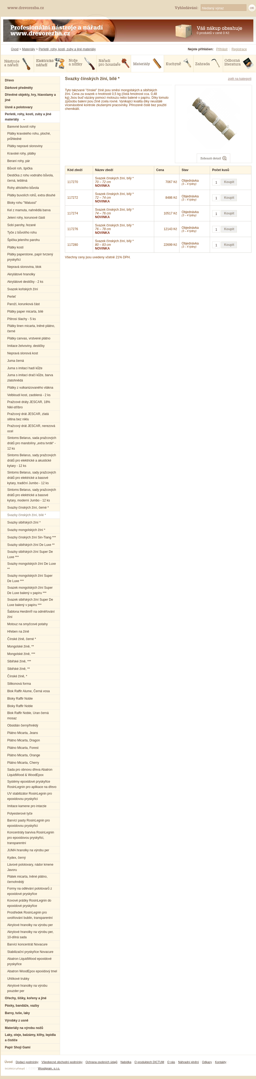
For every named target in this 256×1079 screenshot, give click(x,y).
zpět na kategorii (239, 79)
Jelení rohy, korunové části (26, 217)
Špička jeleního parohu (23, 240)
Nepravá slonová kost (22, 353)
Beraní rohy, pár (18, 161)
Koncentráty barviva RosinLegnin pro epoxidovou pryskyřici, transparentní (30, 838)
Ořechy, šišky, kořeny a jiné (25, 998)
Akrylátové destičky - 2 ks (25, 282)
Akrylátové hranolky (21, 274)
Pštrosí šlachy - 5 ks (21, 319)
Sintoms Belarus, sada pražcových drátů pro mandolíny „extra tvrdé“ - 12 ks (31, 443)
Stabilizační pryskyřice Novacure (30, 952)
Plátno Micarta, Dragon (23, 740)
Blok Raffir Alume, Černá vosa (28, 691)
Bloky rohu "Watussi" (22, 203)
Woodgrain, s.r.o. (49, 1068)
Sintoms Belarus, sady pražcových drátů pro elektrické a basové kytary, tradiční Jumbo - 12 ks (31, 478)
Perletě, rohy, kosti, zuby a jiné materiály (67, 49)
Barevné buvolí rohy (21, 126)
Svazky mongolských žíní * (26, 530)
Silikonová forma (19, 684)
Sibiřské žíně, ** (18, 669)
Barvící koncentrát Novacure (27, 944)
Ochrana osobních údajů (101, 1062)
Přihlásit (222, 49)
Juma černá (15, 361)
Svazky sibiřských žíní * (23, 522)
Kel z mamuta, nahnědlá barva (29, 210)
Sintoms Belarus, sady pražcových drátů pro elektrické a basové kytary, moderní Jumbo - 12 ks (31, 495)
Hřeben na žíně (18, 631)
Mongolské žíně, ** (20, 646)
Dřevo (9, 80)
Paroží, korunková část (23, 304)
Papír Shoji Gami (17, 1047)
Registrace (239, 49)
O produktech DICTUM (149, 1062)
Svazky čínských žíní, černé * (28, 507)
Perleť (11, 296)
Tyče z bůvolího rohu (22, 232)
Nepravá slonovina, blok (24, 267)
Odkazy (207, 1062)
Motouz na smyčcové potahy (27, 624)
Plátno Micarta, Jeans (22, 733)
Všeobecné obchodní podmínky (61, 1062)
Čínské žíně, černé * (21, 639)
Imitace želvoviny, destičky (26, 346)
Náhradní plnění (188, 1062)
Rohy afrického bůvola (23, 188)
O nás (171, 1062)
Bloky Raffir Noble (20, 698)
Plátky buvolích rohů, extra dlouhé (31, 195)
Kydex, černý (16, 858)
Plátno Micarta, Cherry (23, 763)
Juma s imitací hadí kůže (24, 368)
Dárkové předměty (19, 88)
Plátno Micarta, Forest (22, 748)
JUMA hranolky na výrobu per (28, 850)
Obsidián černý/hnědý (22, 725)
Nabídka (125, 1062)
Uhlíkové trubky (18, 979)
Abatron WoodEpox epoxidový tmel (32, 971)
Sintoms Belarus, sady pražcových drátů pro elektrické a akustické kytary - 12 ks (31, 460)
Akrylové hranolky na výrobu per (30, 925)
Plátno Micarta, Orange (23, 755)
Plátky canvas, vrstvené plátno (28, 338)
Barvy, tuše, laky (17, 1013)
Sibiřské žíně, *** (19, 661)
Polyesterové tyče (19, 813)
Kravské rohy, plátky (21, 153)
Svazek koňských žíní (22, 289)
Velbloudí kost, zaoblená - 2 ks (29, 395)
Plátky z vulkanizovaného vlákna (30, 387)
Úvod (14, 49)
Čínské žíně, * (17, 676)
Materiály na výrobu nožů (24, 1028)
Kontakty (220, 1062)
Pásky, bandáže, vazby (22, 1005)
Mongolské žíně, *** (21, 654)
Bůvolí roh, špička (19, 168)
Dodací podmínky (27, 1062)
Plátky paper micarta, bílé (25, 311)
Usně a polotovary (18, 107)
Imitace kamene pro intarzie (26, 806)
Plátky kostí (15, 247)
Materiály (28, 49)
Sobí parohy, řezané (21, 225)
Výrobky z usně (16, 1020)
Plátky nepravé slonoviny (25, 146)
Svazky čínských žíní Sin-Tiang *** (31, 537)
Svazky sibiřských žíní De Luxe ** (30, 545)
